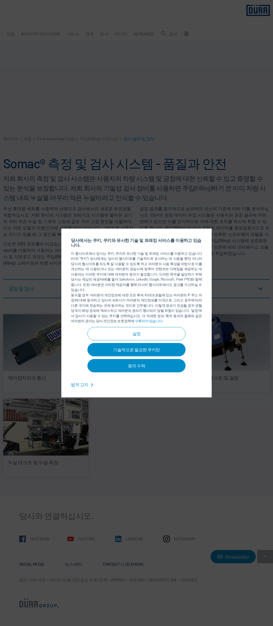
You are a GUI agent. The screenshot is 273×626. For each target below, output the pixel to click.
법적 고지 (83, 384)
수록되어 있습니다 (149, 321)
